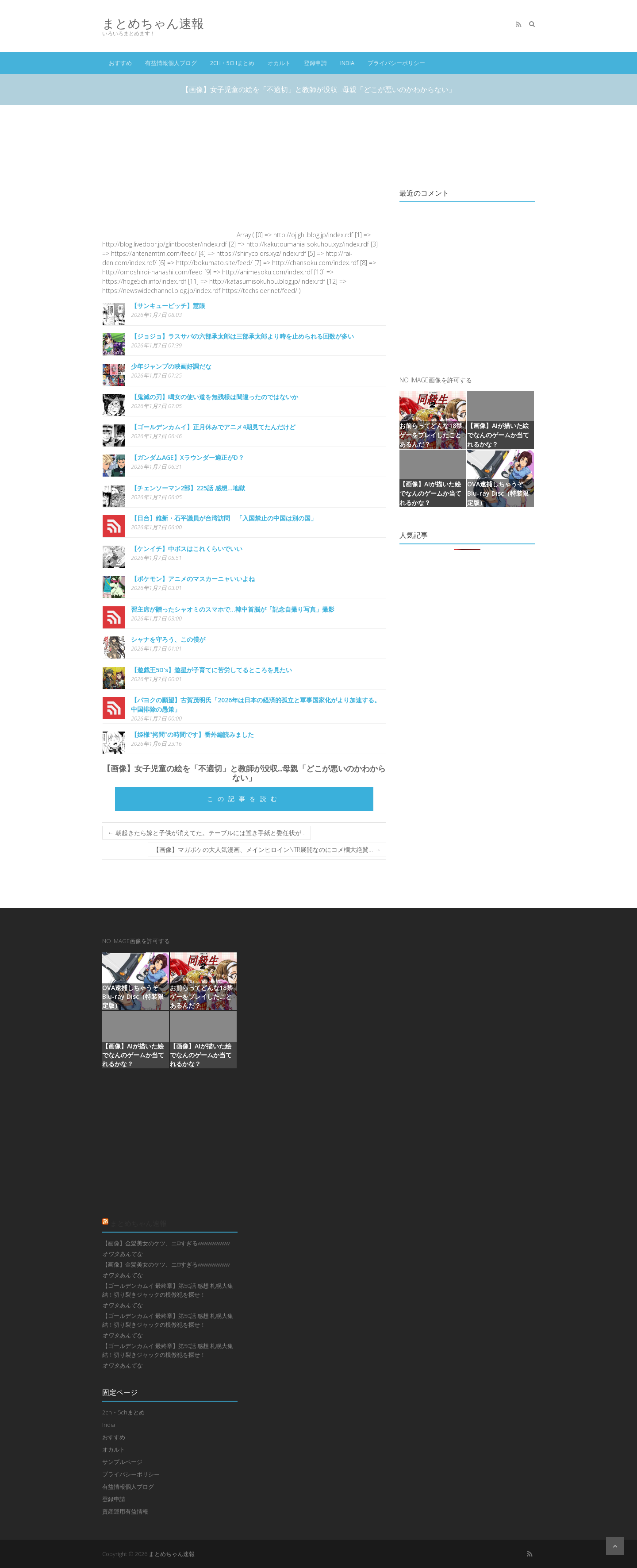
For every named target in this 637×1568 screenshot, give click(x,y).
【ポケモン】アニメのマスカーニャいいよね (193, 578)
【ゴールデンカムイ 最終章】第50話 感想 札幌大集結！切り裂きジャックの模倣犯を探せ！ (167, 1290)
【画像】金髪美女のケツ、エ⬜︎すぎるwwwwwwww (166, 1243)
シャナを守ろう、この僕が (168, 639)
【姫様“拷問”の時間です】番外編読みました (192, 734)
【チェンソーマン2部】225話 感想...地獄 (188, 488)
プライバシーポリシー (396, 63)
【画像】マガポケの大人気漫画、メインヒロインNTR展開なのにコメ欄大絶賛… (267, 849)
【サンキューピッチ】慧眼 (168, 305)
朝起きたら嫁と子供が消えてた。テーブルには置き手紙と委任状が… (206, 832)
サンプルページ (122, 1462)
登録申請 (315, 63)
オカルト (279, 63)
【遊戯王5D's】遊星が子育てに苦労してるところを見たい (211, 670)
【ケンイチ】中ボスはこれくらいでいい (186, 548)
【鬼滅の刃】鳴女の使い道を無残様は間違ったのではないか (214, 397)
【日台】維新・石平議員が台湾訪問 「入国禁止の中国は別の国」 (224, 518)
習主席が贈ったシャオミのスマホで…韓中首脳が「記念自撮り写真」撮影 (232, 609)
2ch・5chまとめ (232, 63)
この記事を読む (244, 798)
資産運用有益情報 (125, 1511)
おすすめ (120, 63)
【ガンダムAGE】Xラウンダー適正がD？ (187, 457)
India (347, 63)
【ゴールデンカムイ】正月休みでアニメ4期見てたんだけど (213, 427)
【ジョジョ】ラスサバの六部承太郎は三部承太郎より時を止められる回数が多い (242, 336)
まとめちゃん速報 (153, 23)
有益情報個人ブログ (171, 63)
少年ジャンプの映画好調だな (171, 366)
